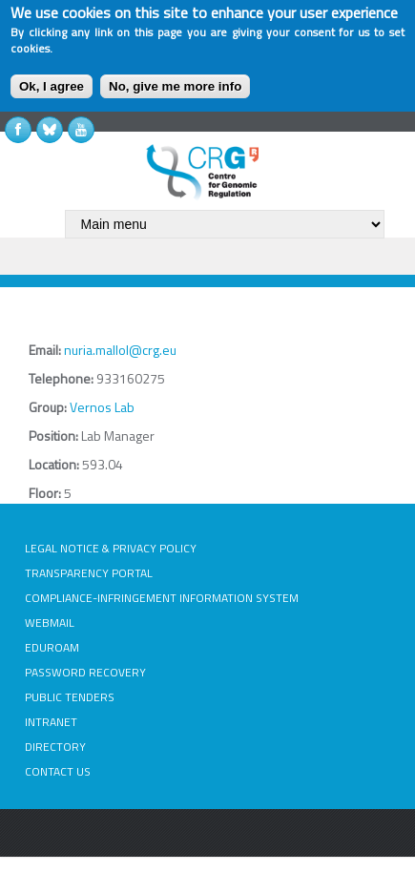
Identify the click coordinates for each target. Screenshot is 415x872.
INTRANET (51, 722)
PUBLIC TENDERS (69, 697)
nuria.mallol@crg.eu (120, 350)
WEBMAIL (49, 622)
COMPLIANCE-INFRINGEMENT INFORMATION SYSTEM (162, 598)
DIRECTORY (55, 746)
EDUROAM (52, 647)
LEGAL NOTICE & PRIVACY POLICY (111, 548)
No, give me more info (175, 86)
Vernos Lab (102, 407)
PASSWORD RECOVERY (85, 672)
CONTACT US (58, 771)
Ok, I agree (51, 86)
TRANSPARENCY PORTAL (89, 573)
